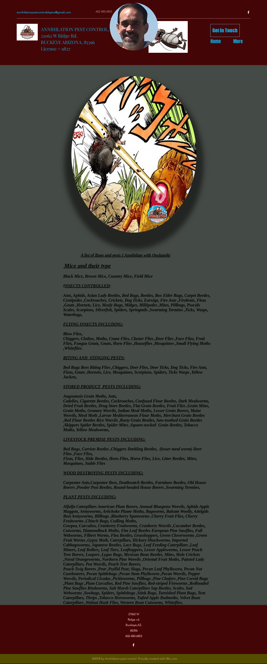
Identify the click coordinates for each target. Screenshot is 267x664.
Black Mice (73, 276)
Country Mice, (121, 276)
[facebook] (248, 12)
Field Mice (143, 276)
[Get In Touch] (225, 30)
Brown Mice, (96, 276)
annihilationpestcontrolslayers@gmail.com (44, 12)
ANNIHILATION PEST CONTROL (74, 29)
